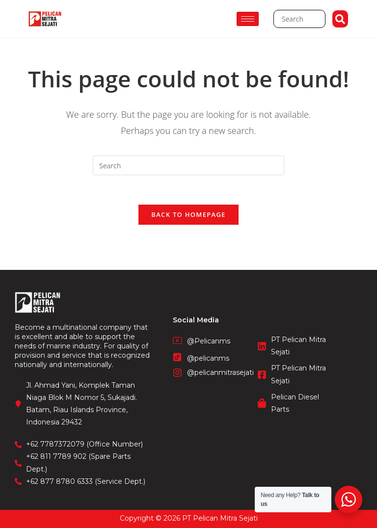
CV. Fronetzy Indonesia (188, 512)
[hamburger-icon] (248, 19)
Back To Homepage (188, 215)
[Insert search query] (188, 165)
